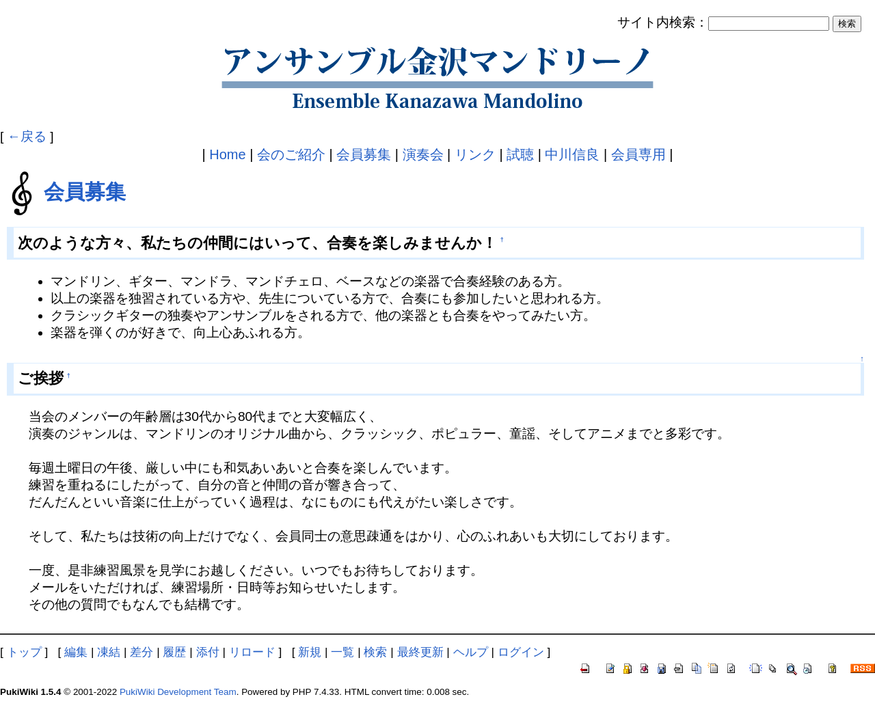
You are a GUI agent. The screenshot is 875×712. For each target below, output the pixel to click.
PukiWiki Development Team (178, 692)
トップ (24, 652)
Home (227, 154)
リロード (252, 652)
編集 (76, 652)
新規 (309, 652)
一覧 (342, 652)
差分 (141, 652)
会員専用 (638, 154)
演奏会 (423, 154)
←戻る (27, 136)
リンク (475, 154)
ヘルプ (470, 652)
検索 (375, 652)
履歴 (174, 652)
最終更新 (420, 652)
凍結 (108, 652)
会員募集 (363, 154)
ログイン (521, 652)
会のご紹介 (291, 154)
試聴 (520, 154)
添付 (207, 652)
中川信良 (572, 154)
